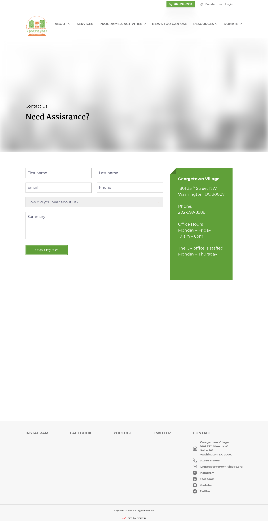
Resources (205, 24)
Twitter (162, 433)
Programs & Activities (123, 24)
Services (85, 24)
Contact (202, 433)
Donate (233, 24)
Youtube (122, 433)
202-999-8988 (180, 4)
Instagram (37, 433)
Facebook (81, 433)
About (62, 24)
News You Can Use (169, 24)
